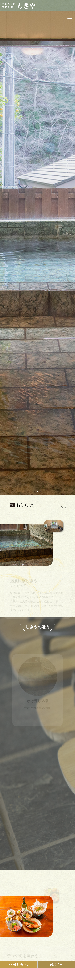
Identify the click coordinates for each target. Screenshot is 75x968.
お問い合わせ (19, 964)
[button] (35, 491)
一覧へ (62, 507)
